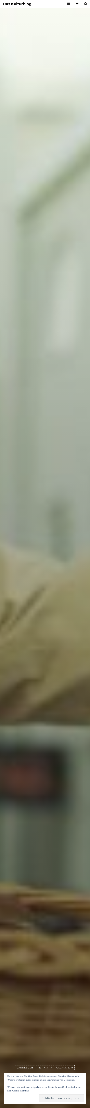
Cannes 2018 (25, 1067)
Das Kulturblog (17, 4)
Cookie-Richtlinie (20, 1090)
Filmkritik (45, 1067)
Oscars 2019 (64, 1067)
